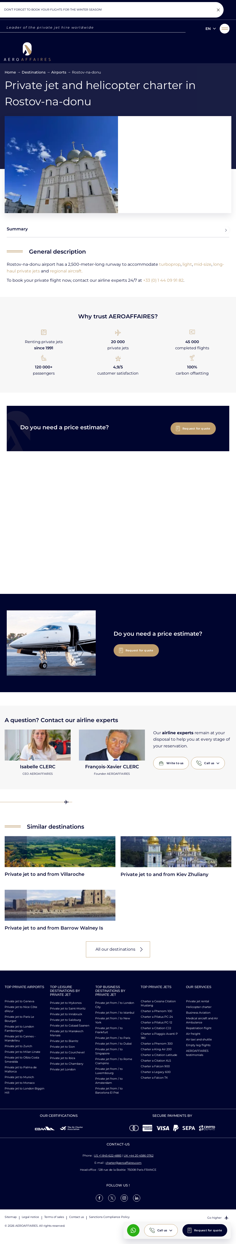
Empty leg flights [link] (198, 1045)
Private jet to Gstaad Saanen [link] (69, 1025)
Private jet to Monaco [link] (20, 1083)
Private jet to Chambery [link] (66, 1063)
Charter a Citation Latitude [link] (159, 1055)
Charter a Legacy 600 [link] (156, 1072)
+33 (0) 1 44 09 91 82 (163, 280)
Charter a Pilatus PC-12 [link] (156, 1022)
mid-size (202, 264)
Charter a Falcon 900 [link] (155, 1066)
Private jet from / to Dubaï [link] (113, 1043)
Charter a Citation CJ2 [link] (156, 1028)
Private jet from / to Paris (112, 1038)
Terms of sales (54, 1217)
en (208, 28)
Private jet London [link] (63, 1069)
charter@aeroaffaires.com (124, 1162)
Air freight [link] (193, 1034)
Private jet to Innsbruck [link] (66, 1014)
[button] (225, 29)
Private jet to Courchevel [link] (67, 1052)
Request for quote (208, 1230)
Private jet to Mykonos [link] (66, 1003)
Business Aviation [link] (198, 1012)
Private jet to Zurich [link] (18, 1046)
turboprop (170, 264)
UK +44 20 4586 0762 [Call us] (138, 1155)
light (187, 264)
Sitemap (11, 1217)
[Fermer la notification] (218, 9)
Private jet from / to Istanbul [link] (114, 1012)
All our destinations (115, 949)
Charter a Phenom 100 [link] (156, 1011)
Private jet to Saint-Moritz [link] (68, 1008)
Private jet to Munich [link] (19, 1077)
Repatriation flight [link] (198, 1028)
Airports (58, 72)
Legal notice (30, 1217)
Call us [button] (162, 1230)
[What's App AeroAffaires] (133, 1230)
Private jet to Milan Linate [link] (22, 1052)
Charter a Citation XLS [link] (156, 1060)
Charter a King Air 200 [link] (156, 1049)
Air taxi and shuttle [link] (199, 1039)
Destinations (34, 72)
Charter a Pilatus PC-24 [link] (157, 1017)
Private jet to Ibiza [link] (62, 1058)
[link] (99, 1197)
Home (10, 72)
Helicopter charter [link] (198, 1007)
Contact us (76, 1217)
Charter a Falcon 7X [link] (154, 1077)
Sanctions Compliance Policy (109, 1217)
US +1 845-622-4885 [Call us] (107, 1155)
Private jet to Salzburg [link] (65, 1020)
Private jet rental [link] (197, 1001)
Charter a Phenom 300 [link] (157, 1043)
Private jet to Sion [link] (62, 1046)
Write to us (174, 763)
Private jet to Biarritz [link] (64, 1041)
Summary (118, 230)
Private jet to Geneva (19, 1001)
